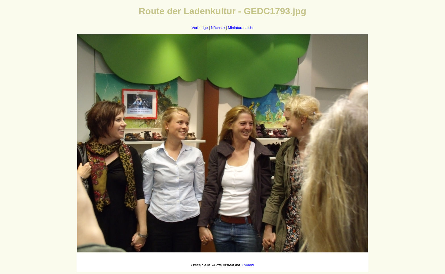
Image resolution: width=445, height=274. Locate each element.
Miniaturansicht (240, 28)
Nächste (218, 28)
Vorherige (200, 28)
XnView (247, 265)
